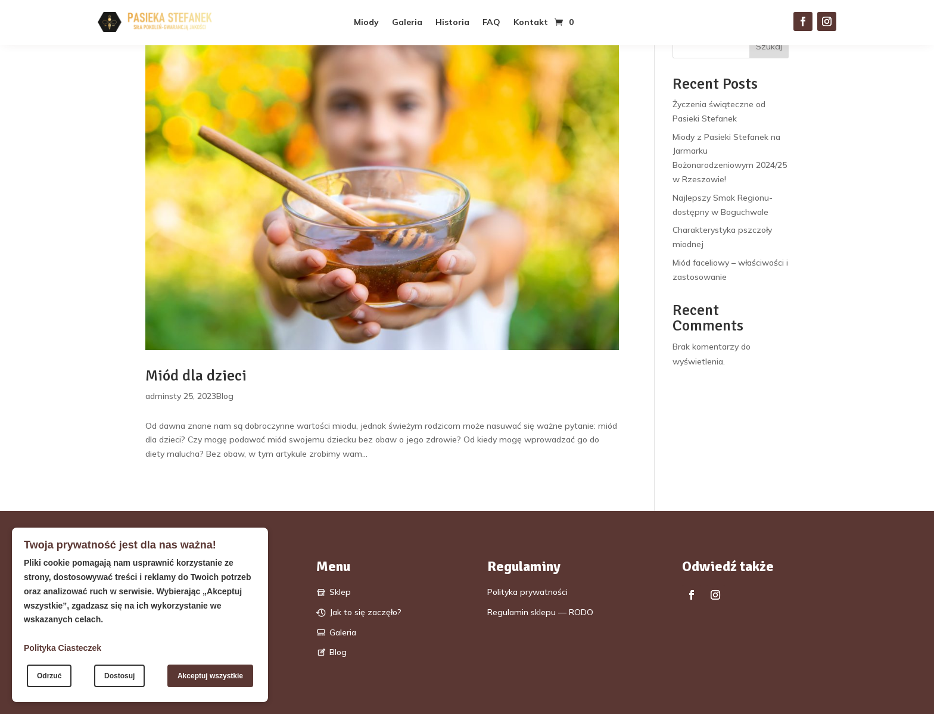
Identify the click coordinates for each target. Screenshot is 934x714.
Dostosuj (119, 676)
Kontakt (530, 22)
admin (157, 396)
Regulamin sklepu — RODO (540, 612)
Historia (452, 22)
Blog (225, 396)
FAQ (491, 22)
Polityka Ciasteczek (62, 648)
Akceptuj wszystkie (210, 676)
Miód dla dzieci (196, 375)
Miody (366, 22)
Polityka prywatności (527, 592)
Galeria (407, 22)
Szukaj (769, 46)
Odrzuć (49, 676)
